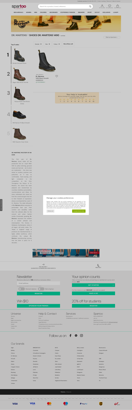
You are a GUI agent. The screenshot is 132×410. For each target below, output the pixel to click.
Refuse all (50, 211)
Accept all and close (78, 211)
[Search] (90, 6)
